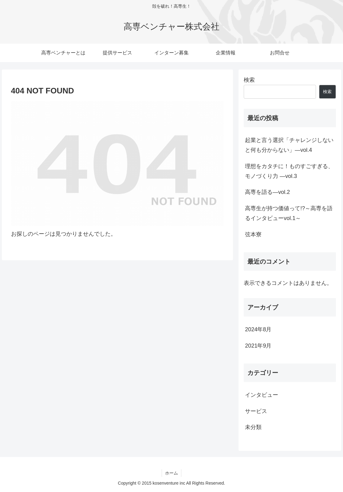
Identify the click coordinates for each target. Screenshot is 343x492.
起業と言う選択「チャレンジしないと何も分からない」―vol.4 (289, 145)
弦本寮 (253, 234)
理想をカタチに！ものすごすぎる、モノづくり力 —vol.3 (289, 171)
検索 (249, 80)
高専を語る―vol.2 (267, 192)
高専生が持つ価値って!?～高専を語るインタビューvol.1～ (289, 213)
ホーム (171, 472)
